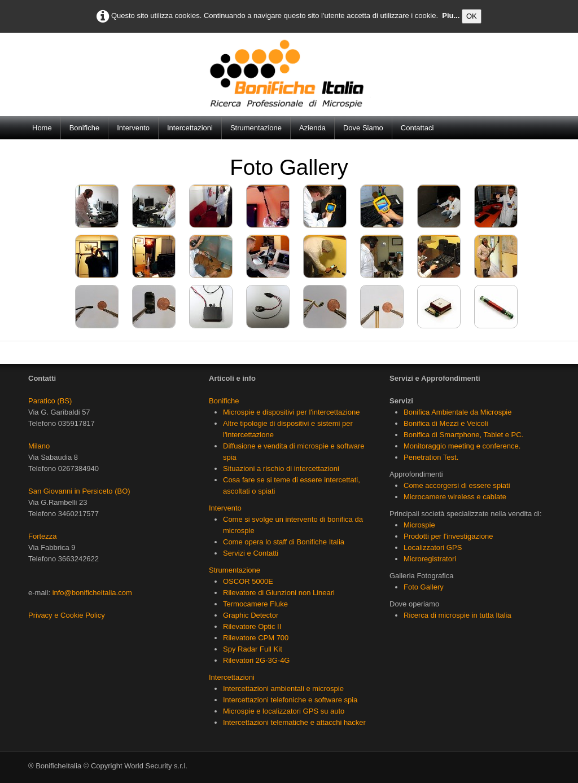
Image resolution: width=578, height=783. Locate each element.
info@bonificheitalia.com (92, 592)
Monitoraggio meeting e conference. (462, 446)
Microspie (419, 525)
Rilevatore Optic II (252, 626)
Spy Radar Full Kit (252, 649)
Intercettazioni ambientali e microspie (283, 688)
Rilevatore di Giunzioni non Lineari (279, 592)
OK (471, 16)
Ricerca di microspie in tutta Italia (457, 615)
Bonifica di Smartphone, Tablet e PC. (463, 434)
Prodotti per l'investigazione (448, 536)
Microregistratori (430, 559)
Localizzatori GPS (433, 547)
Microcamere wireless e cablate (455, 496)
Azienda (312, 128)
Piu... (450, 15)
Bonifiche (84, 128)
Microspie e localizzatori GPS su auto (283, 711)
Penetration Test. (431, 457)
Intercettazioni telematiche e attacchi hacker (294, 722)
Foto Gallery (424, 587)
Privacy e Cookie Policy (66, 615)
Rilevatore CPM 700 (255, 638)
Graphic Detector (250, 615)
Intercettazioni (190, 128)
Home (42, 128)
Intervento (133, 128)
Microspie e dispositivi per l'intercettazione (291, 412)
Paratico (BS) (50, 401)
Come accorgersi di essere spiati (457, 485)
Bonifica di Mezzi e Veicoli (446, 423)
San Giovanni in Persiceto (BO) (79, 491)
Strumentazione (256, 128)
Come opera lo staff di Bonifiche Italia (283, 542)
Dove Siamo (363, 128)
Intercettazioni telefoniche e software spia (290, 700)
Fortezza (42, 536)
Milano (39, 446)
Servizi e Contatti (250, 553)
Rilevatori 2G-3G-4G (256, 660)
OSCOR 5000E (248, 581)
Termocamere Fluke (255, 604)
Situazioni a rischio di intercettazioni (281, 468)
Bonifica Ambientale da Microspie (458, 412)
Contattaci (417, 128)
